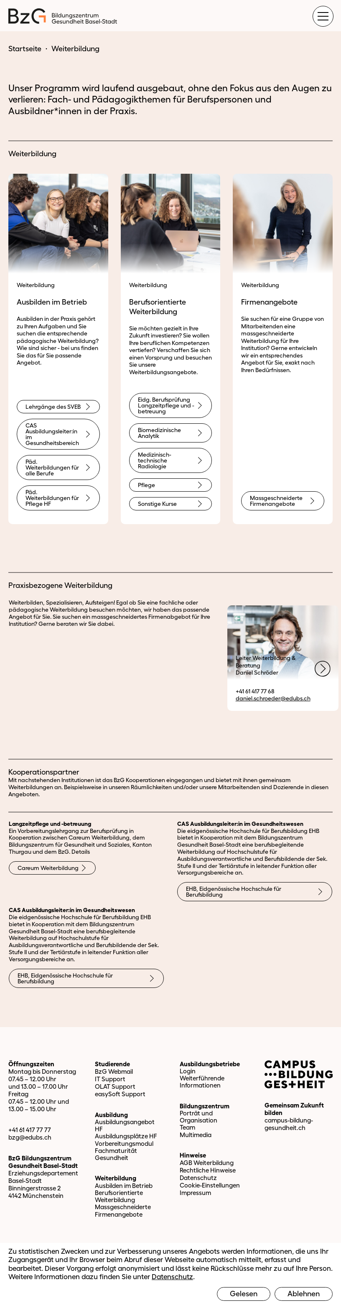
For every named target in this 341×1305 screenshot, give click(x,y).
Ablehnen (304, 1294)
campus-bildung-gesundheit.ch (289, 1124)
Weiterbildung (115, 1178)
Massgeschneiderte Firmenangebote (123, 1210)
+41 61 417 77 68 (255, 691)
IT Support (110, 1078)
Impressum (195, 1192)
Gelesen (243, 1294)
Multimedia (195, 1134)
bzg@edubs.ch (29, 1137)
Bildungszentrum (204, 1106)
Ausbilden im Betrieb (124, 1185)
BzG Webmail (114, 1071)
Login (188, 1071)
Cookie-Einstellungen (210, 1185)
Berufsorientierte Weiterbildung (119, 1196)
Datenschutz (198, 1177)
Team (187, 1127)
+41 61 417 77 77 (29, 1129)
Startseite (24, 49)
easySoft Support (120, 1094)
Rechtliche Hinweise (208, 1170)
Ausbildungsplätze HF (126, 1136)
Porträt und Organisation (198, 1117)
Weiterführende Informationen (202, 1082)
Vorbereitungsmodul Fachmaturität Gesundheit (124, 1151)
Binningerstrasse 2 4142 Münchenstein (36, 1192)
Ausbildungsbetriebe (210, 1064)
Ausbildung (111, 1114)
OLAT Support (115, 1086)
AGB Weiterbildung (207, 1162)
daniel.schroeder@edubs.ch (273, 698)
